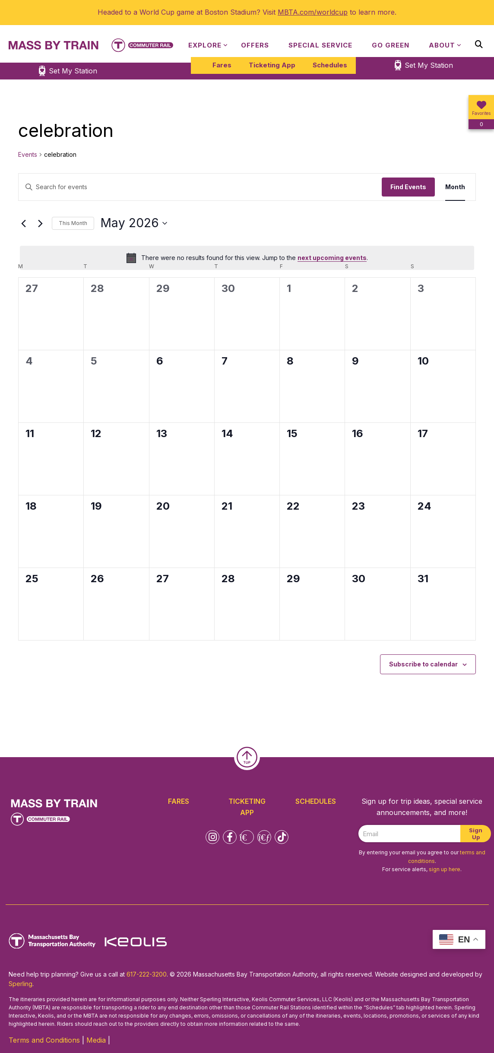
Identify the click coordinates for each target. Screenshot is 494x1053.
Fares (221, 65)
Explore (205, 45)
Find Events (408, 186)
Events (27, 154)
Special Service (320, 45)
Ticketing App (272, 65)
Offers (255, 45)
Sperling (20, 983)
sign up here (444, 869)
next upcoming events (332, 257)
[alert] (247, 258)
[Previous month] (23, 223)
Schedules (330, 65)
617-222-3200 (147, 974)
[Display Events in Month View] (455, 187)
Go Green (390, 45)
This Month (73, 223)
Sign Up (475, 833)
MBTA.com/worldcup (313, 12)
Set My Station (429, 65)
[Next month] (40, 223)
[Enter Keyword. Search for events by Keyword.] (200, 187)
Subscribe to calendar (423, 664)
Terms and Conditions (44, 1040)
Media (96, 1040)
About (442, 45)
